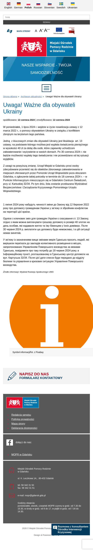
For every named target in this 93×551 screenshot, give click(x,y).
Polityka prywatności (22, 419)
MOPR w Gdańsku (21, 454)
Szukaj (46, 22)
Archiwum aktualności (31, 96)
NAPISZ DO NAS (52, 376)
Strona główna (10, 96)
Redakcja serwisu (21, 415)
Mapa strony (23, 31)
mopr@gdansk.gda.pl (35, 495)
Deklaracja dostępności (24, 428)
